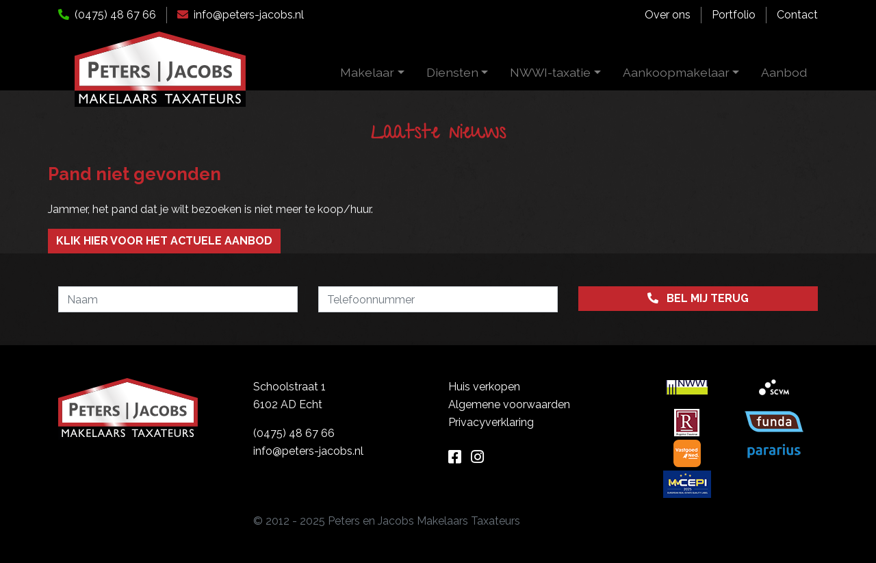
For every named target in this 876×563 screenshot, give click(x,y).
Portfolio (734, 14)
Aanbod (784, 72)
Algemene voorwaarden (509, 404)
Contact (797, 14)
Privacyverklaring (491, 422)
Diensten (452, 72)
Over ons (668, 14)
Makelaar (367, 72)
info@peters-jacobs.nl (240, 14)
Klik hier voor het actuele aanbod (164, 240)
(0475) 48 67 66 (107, 14)
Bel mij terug (698, 298)
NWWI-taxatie (550, 72)
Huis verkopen (484, 386)
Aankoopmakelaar (676, 72)
